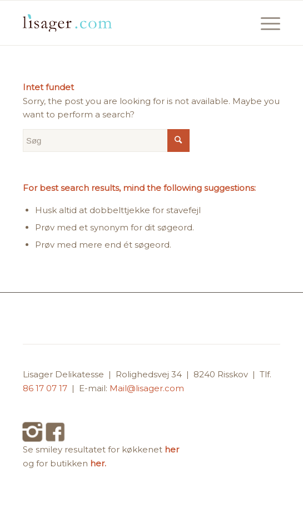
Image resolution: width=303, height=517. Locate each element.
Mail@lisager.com (147, 388)
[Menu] (265, 23)
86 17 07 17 (46, 388)
